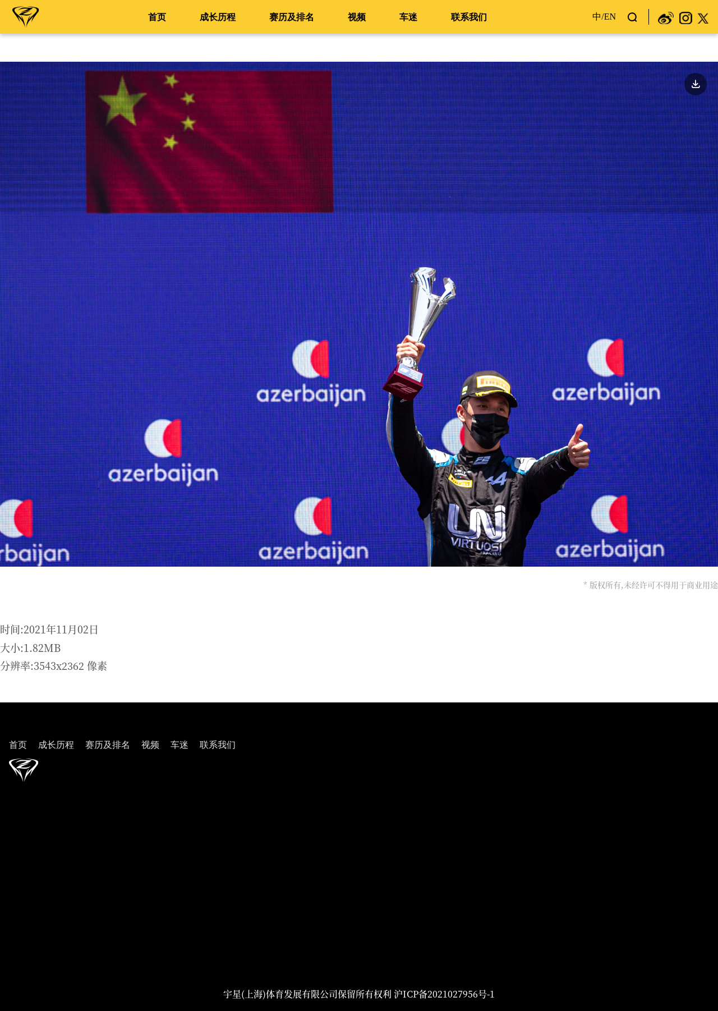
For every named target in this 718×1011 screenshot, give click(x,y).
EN (610, 16)
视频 (357, 17)
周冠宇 (26, 16)
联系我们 (469, 17)
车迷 (408, 17)
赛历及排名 (291, 17)
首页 (157, 17)
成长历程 (218, 17)
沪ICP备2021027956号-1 (444, 993)
